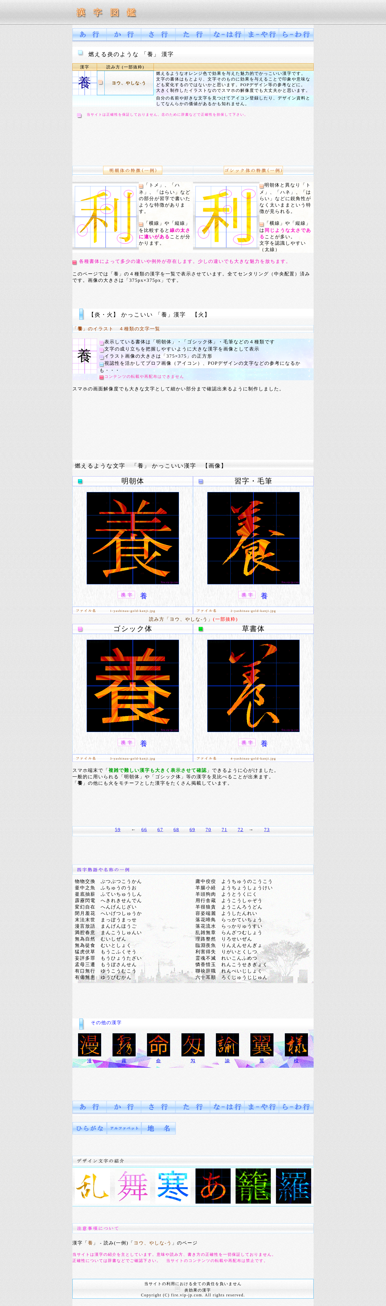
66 (144, 829)
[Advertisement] (193, 141)
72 (240, 829)
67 (160, 829)
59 (118, 829)
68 (176, 829)
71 (224, 829)
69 (192, 829)
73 (267, 829)
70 (208, 829)
